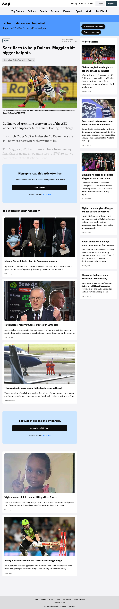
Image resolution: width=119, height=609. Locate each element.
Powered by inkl (59, 602)
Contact (82, 4)
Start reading (39, 187)
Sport (79, 11)
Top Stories (17, 11)
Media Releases (79, 599)
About (91, 4)
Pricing (74, 4)
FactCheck (102, 11)
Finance (67, 11)
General (55, 11)
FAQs (51, 599)
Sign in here (47, 194)
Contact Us (67, 599)
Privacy (43, 599)
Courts (43, 11)
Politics (32, 11)
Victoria (31, 60)
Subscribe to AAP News (93, 26)
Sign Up (111, 3)
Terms (36, 599)
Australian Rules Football (14, 60)
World (89, 11)
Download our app (91, 32)
